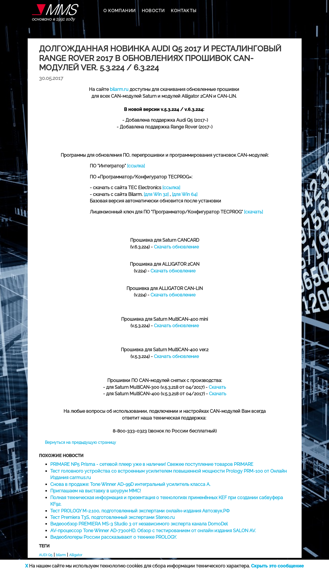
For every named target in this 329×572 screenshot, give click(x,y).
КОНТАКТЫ (184, 10)
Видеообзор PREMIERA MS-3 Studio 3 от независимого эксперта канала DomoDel (139, 524)
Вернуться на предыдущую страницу (80, 442)
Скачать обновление (176, 247)
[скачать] (253, 212)
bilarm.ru (119, 89)
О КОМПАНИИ (119, 10)
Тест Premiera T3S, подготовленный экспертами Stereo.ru (112, 517)
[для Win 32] (156, 194)
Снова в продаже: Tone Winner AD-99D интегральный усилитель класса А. (130, 484)
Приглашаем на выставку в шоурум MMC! (95, 491)
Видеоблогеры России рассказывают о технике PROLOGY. (113, 537)
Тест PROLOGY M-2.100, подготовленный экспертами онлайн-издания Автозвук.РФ (140, 511)
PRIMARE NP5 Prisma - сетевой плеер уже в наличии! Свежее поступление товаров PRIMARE (151, 464)
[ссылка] (136, 166)
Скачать (217, 387)
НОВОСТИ (153, 10)
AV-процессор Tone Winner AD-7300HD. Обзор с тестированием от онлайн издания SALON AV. (153, 530)
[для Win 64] (184, 194)
